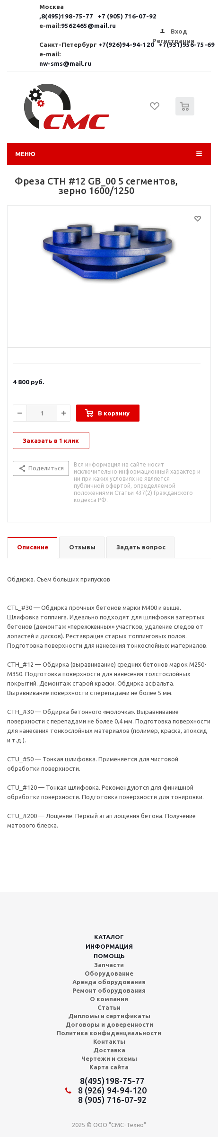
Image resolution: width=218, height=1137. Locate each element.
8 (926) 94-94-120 (112, 1090)
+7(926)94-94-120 (127, 44)
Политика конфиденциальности (109, 1033)
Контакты (109, 1041)
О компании (109, 999)
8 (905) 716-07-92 (112, 1099)
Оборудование (109, 973)
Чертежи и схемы (109, 1058)
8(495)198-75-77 (112, 1080)
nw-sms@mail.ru (65, 63)
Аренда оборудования (109, 981)
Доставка (109, 1050)
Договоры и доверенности (109, 1024)
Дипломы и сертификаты (109, 1016)
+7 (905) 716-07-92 (127, 16)
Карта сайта (109, 1067)
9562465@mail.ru (88, 25)
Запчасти (109, 964)
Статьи (109, 1007)
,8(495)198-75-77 (67, 16)
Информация (109, 946)
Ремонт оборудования (109, 990)
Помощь (109, 955)
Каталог (109, 937)
